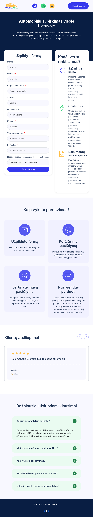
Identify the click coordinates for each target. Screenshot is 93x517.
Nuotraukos (28, 157)
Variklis (11, 97)
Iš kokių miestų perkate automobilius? (37, 486)
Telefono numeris (16, 133)
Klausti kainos (78, 6)
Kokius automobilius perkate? (33, 421)
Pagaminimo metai (16, 85)
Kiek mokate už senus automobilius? (37, 448)
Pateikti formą (28, 169)
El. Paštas (12, 145)
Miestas (11, 121)
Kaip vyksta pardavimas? (30, 460)
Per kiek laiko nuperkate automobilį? (37, 473)
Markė (11, 62)
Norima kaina (13, 109)
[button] (80, 336)
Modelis (11, 73)
